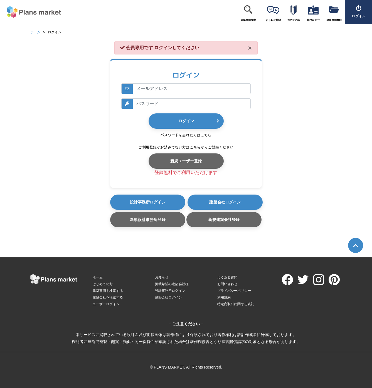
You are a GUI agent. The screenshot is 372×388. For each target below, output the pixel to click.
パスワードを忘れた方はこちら (185, 135)
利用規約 (224, 297)
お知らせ (162, 277)
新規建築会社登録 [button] (224, 219)
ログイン (186, 121)
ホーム (35, 32)
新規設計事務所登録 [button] (147, 219)
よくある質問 (273, 20)
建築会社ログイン (225, 202)
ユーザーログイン (106, 304)
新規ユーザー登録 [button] (186, 161)
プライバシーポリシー (234, 291)
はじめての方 (103, 284)
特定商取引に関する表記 (236, 304)
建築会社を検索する (108, 297)
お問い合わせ (227, 284)
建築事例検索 (248, 20)
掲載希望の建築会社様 (172, 284)
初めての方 (293, 20)
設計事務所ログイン (147, 202)
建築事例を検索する (108, 291)
